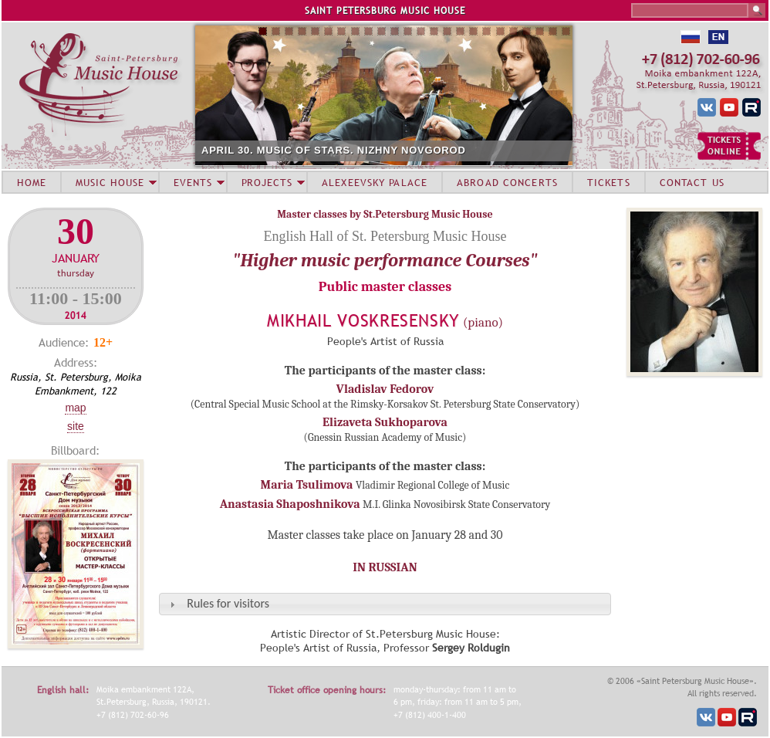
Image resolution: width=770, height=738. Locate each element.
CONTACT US (692, 182)
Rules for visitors (228, 603)
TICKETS (608, 182)
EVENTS (193, 182)
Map (75, 407)
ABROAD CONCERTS (507, 182)
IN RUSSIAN (385, 567)
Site (75, 426)
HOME (31, 182)
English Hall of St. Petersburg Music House (384, 236)
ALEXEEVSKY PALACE (374, 182)
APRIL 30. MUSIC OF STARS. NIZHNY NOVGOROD (333, 150)
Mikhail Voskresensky (363, 320)
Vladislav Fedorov (385, 389)
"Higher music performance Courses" (384, 260)
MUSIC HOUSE (110, 182)
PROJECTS (267, 182)
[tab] (385, 604)
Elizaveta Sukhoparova (385, 422)
